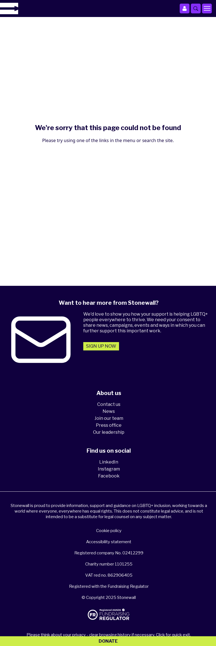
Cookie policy (109, 530)
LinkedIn (108, 462)
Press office (109, 425)
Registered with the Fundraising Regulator (109, 586)
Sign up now (101, 346)
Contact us (108, 404)
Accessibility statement (108, 541)
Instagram (109, 469)
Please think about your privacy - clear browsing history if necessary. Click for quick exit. (109, 634)
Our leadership (108, 432)
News (109, 411)
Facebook (109, 476)
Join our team (108, 418)
